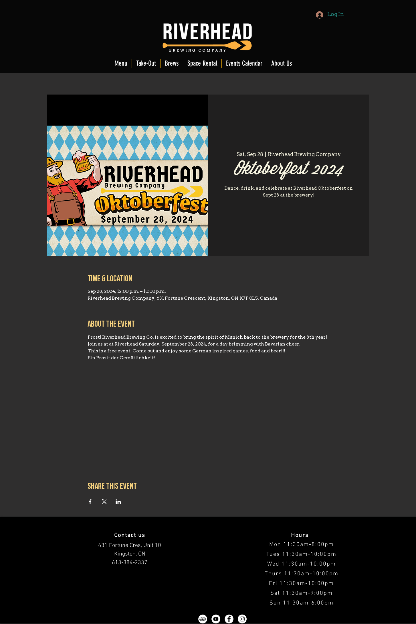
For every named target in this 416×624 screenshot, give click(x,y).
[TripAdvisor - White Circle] (202, 619)
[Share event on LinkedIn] (118, 501)
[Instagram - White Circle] (242, 619)
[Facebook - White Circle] (229, 619)
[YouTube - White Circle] (215, 619)
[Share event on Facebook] (90, 501)
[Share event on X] (104, 501)
